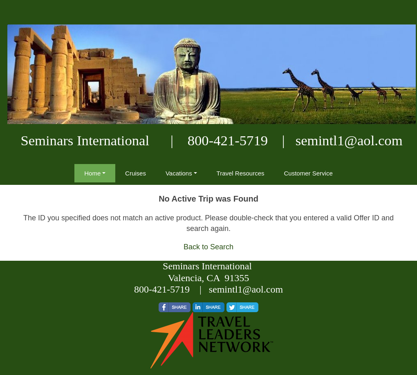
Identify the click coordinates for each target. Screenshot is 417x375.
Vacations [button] (179, 173)
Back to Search (208, 247)
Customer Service (308, 173)
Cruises (135, 173)
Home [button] (92, 173)
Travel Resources (241, 173)
